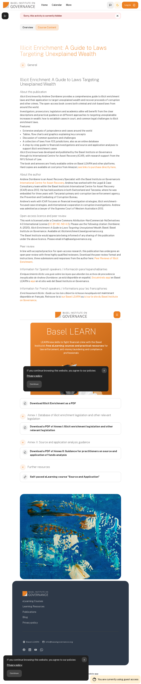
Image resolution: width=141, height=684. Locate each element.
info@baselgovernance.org (57, 643)
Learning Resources (31, 608)
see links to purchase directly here (89, 170)
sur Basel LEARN (69, 300)
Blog (23, 619)
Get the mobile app (90, 675)
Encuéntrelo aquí (99, 281)
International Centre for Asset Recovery (40, 186)
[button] (110, 5)
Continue (14, 673)
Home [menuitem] (44, 5)
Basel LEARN (30, 643)
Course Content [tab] (52, 35)
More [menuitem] (69, 5)
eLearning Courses (30, 603)
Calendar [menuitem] (57, 5)
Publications (27, 613)
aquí (30, 284)
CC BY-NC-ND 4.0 (52, 227)
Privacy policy (14, 665)
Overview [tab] (28, 35)
